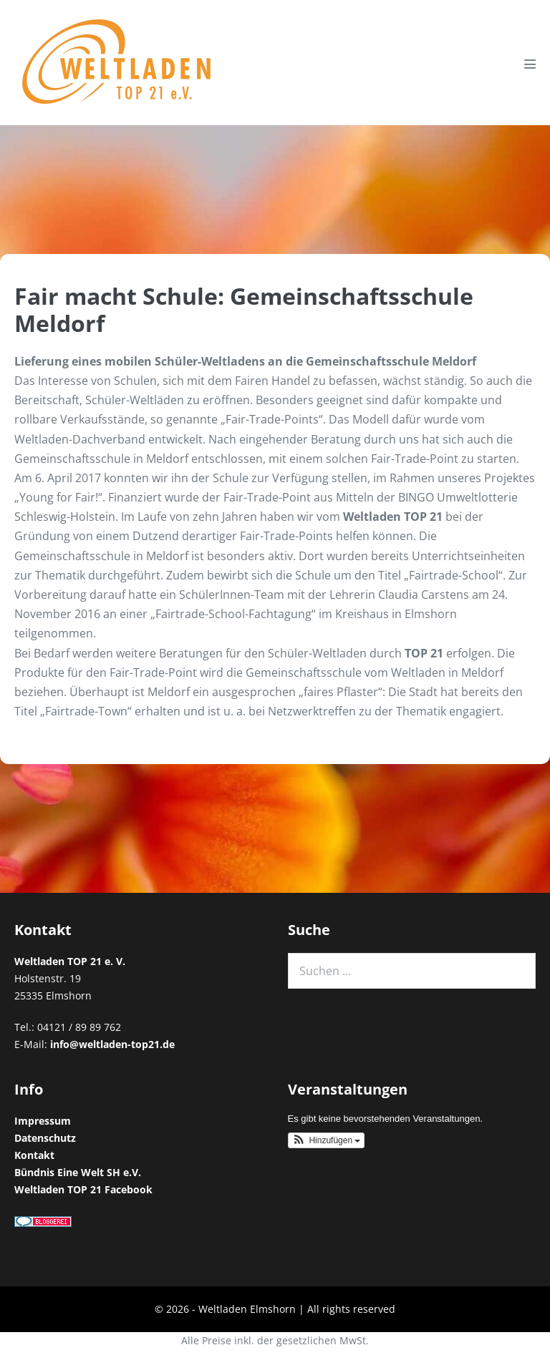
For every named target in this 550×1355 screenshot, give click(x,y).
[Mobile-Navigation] (530, 63)
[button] (327, 1140)
